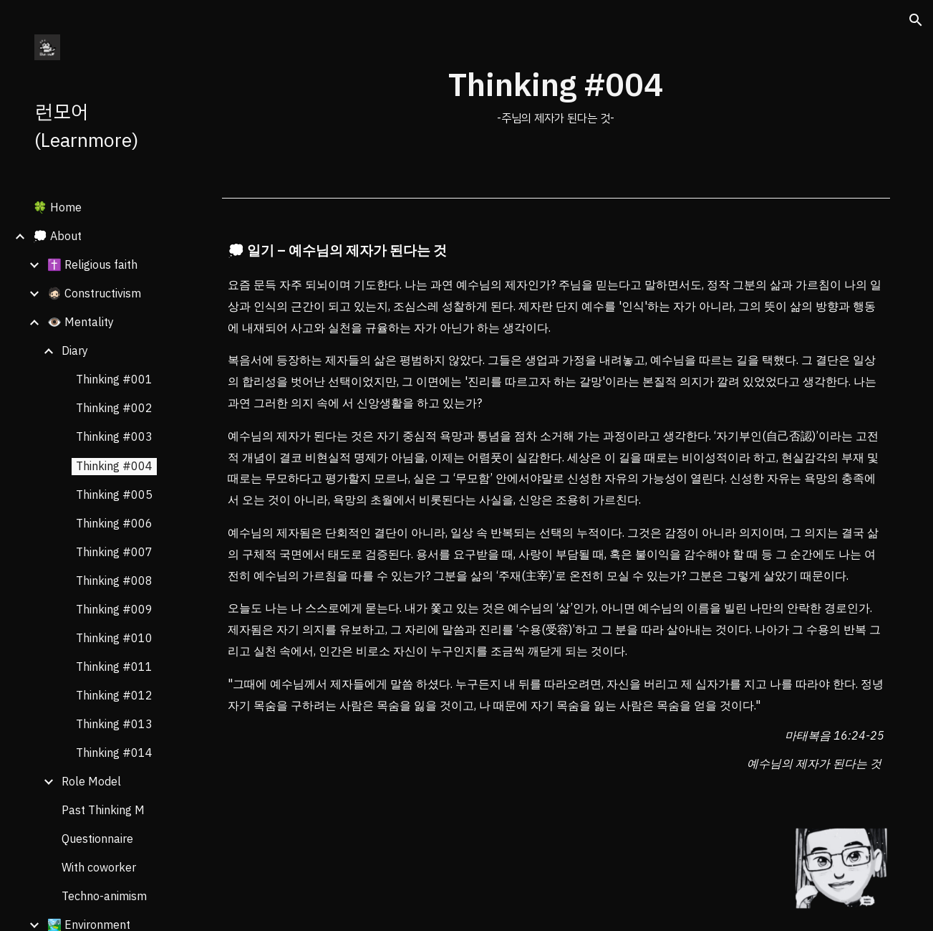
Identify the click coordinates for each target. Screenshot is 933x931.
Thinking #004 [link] (114, 466)
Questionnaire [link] (97, 839)
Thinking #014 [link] (114, 753)
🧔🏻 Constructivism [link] (94, 293)
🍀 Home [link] (57, 207)
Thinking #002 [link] (114, 408)
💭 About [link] (57, 236)
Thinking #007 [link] (114, 552)
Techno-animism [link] (104, 896)
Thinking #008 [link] (114, 581)
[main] (555, 95)
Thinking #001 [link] (114, 379)
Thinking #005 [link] (114, 495)
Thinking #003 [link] (114, 437)
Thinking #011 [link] (114, 667)
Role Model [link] (91, 782)
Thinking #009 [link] (114, 610)
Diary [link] (75, 351)
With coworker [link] (99, 868)
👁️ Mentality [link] (80, 322)
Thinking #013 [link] (114, 724)
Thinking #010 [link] (114, 638)
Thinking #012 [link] (114, 696)
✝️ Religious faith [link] (92, 265)
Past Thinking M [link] (103, 810)
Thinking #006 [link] (114, 524)
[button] (916, 20)
